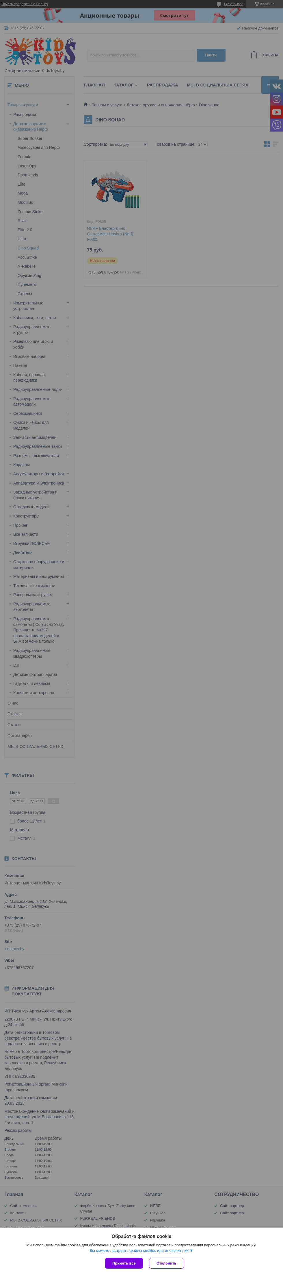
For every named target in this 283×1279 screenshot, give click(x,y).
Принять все (124, 1263)
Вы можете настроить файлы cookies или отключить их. (139, 1250)
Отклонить (166, 1263)
